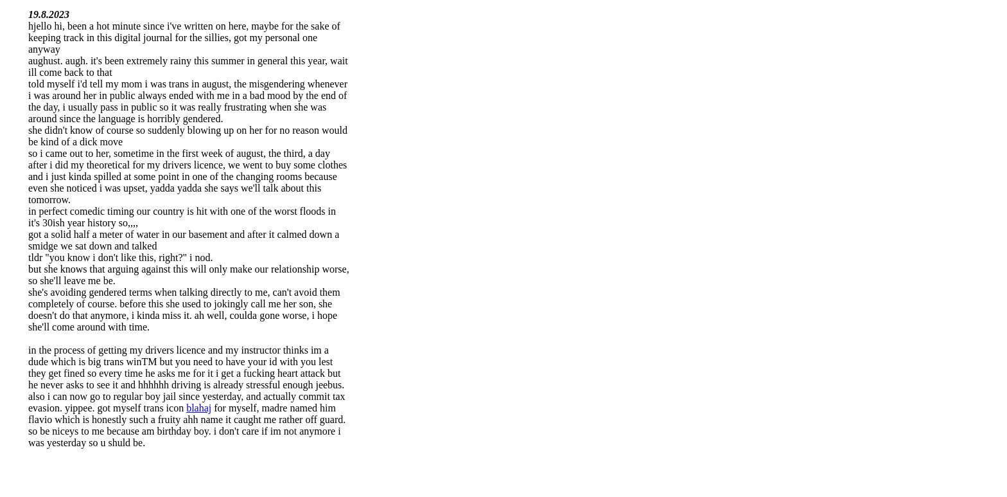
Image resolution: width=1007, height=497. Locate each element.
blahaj (198, 407)
